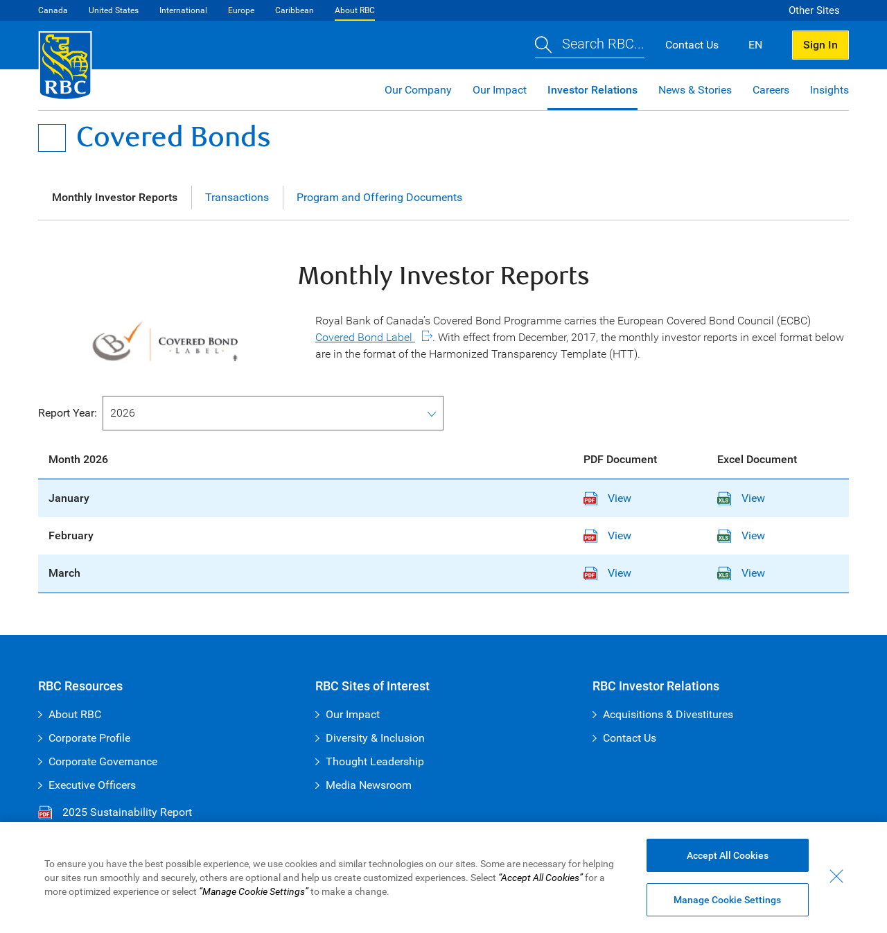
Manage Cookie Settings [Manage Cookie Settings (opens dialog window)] (727, 899)
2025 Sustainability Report (115, 812)
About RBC (355, 10)
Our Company (418, 89)
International (183, 10)
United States (114, 10)
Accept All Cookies (728, 855)
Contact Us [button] (692, 44)
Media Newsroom (369, 785)
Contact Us (629, 737)
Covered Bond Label (365, 337)
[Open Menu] (52, 138)
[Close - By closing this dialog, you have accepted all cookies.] (836, 876)
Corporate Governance (103, 761)
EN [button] (755, 44)
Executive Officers (92, 785)
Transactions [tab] (237, 197)
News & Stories (695, 89)
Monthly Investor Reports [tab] (114, 197)
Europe (241, 10)
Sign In (820, 44)
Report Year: (67, 412)
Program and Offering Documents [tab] (379, 197)
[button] (589, 45)
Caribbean (294, 10)
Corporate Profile (89, 737)
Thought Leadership (375, 761)
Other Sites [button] (814, 10)
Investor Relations (592, 89)
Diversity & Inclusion (375, 737)
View (607, 498)
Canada (53, 10)
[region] (443, 877)
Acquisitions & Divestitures (668, 714)
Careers (771, 89)
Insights (829, 89)
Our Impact (500, 89)
